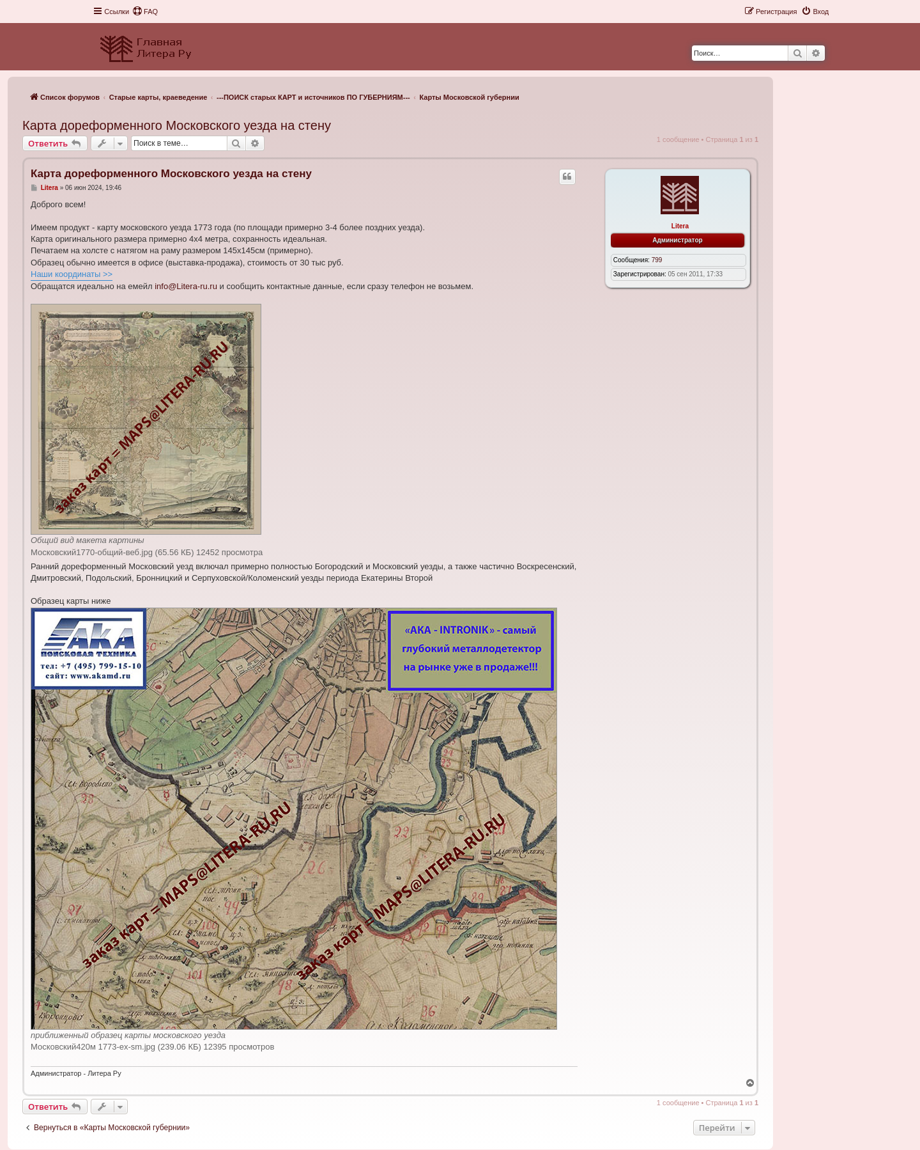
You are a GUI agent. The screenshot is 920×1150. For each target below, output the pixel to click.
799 (657, 260)
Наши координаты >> (71, 274)
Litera (680, 226)
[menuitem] (145, 11)
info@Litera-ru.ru (186, 286)
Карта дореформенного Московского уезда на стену (176, 125)
